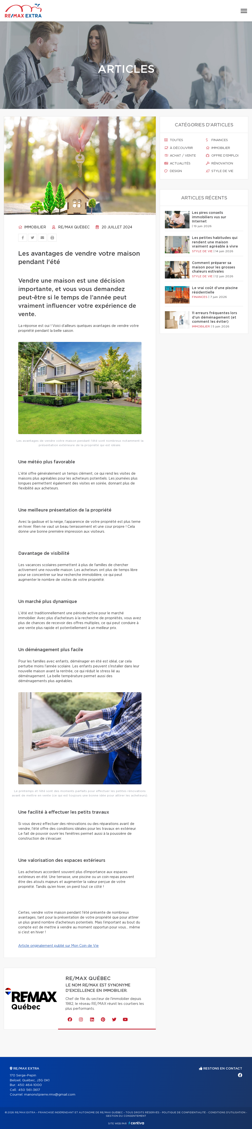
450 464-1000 (29, 1085)
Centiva (136, 1123)
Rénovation (219, 163)
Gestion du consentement (126, 1116)
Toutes (173, 140)
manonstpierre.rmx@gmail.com (49, 1094)
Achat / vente (180, 155)
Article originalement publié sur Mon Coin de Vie (58, 946)
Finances (217, 140)
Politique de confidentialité (184, 1112)
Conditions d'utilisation (226, 1112)
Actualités (177, 163)
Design (173, 171)
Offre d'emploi (222, 155)
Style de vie (219, 171)
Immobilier (32, 227)
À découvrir (178, 148)
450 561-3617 (29, 1090)
